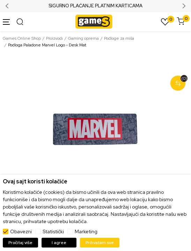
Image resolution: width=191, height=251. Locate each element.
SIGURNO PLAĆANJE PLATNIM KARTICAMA (95, 6)
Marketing (86, 231)
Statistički (53, 231)
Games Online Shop (22, 38)
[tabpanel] (95, 129)
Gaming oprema (83, 38)
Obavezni (21, 231)
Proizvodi (54, 38)
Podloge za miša (119, 38)
